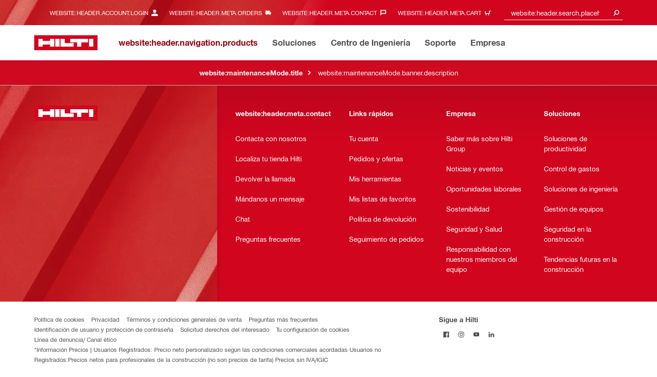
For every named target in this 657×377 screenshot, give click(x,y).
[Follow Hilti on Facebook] (446, 334)
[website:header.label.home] (66, 42)
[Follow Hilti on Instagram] (461, 334)
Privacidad (105, 319)
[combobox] (563, 12)
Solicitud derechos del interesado (224, 329)
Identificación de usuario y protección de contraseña (103, 329)
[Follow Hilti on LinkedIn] (491, 334)
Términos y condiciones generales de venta (184, 319)
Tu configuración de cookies (312, 329)
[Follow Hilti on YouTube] (476, 334)
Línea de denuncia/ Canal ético (75, 339)
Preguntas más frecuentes (283, 319)
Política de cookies (59, 319)
